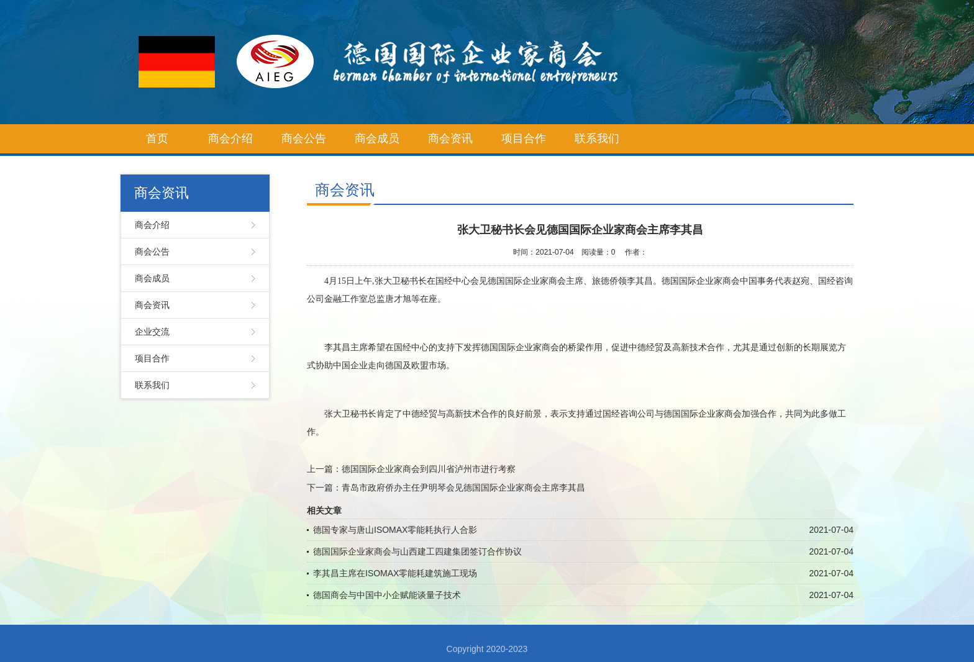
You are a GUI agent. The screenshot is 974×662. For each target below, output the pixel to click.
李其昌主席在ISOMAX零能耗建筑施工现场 (395, 573)
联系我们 (597, 138)
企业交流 (152, 332)
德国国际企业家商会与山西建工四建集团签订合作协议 (417, 551)
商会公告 (303, 138)
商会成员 (377, 138)
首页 (157, 138)
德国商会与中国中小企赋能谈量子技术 (387, 595)
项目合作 (523, 138)
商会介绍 (230, 138)
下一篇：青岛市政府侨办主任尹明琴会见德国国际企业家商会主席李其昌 (446, 487)
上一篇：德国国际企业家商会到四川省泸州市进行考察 (411, 469)
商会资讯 (450, 138)
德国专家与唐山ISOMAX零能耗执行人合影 (395, 530)
